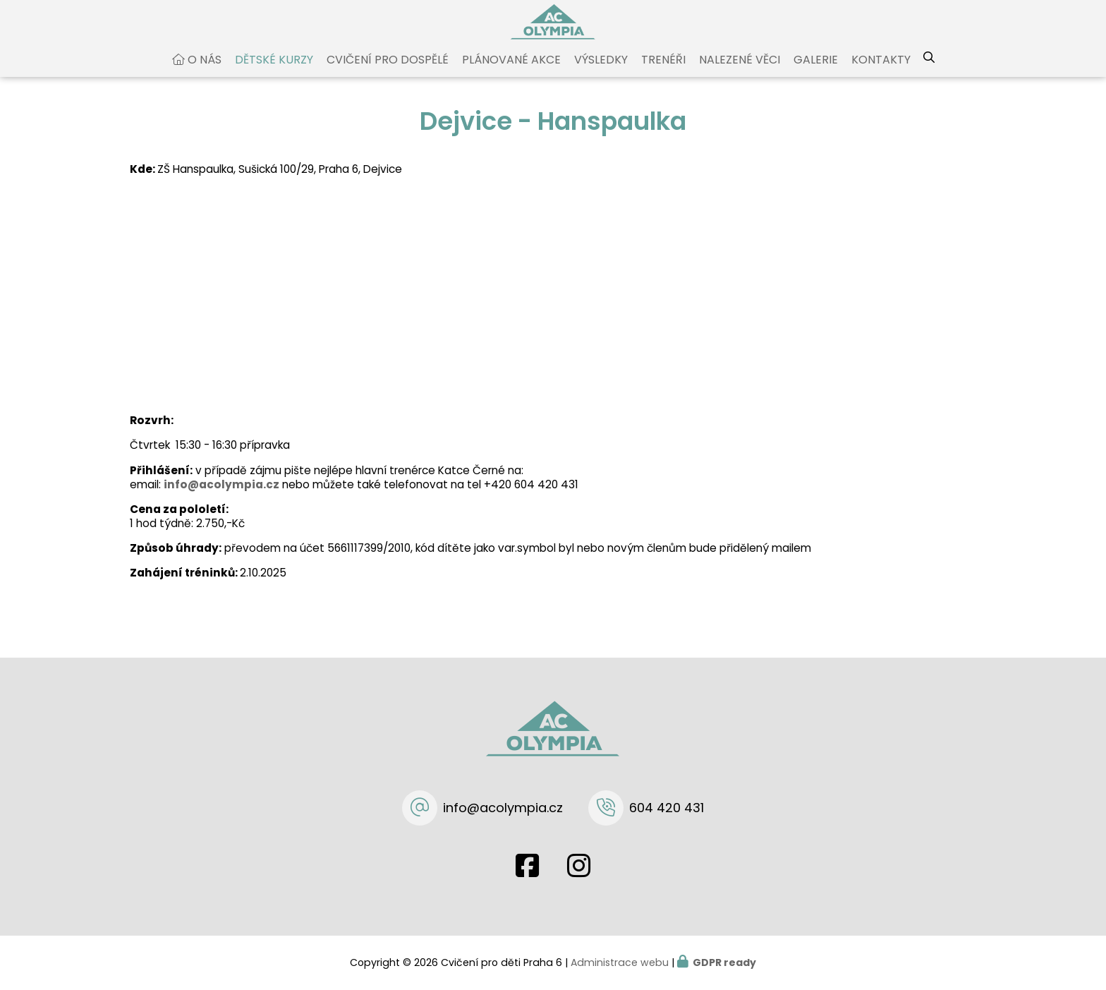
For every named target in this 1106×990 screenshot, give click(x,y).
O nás (204, 73)
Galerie (816, 73)
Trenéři (663, 73)
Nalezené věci (739, 73)
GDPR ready (724, 962)
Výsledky (601, 73)
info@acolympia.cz (221, 497)
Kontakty (881, 73)
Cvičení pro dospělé (388, 73)
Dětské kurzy (274, 73)
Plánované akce (511, 73)
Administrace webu (620, 962)
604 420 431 (666, 807)
